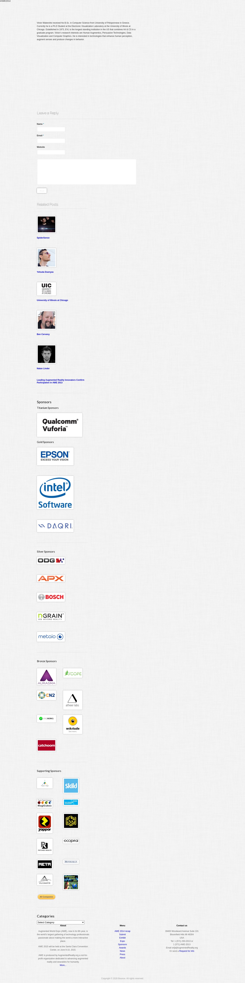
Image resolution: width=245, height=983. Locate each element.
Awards (181, 9)
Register (139, 9)
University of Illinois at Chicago (52, 300)
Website (41, 147)
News (122, 951)
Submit (122, 934)
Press (122, 954)
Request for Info (186, 951)
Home (128, 9)
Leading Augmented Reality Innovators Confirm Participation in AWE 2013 (60, 381)
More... (63, 965)
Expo (169, 9)
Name (40, 124)
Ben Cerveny (43, 334)
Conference (155, 9)
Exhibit (122, 938)
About (193, 9)
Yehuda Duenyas (45, 272)
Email (40, 135)
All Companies (46, 897)
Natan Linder (43, 368)
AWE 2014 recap (122, 931)
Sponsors (122, 944)
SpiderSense (43, 238)
